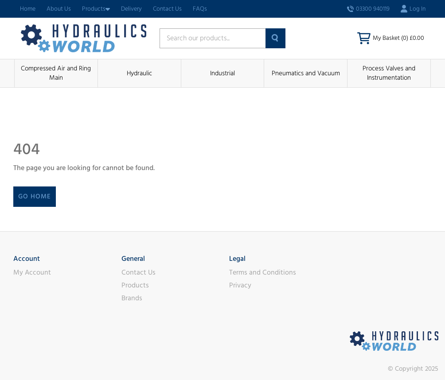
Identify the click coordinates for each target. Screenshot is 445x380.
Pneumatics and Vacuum (306, 73)
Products (96, 9)
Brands (131, 298)
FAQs (200, 9)
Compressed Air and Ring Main (56, 73)
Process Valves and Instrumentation (389, 73)
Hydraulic (139, 73)
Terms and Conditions (262, 272)
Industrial (222, 73)
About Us (59, 9)
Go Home (34, 196)
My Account (32, 272)
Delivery (131, 9)
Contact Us (167, 9)
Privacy (240, 285)
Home (27, 9)
